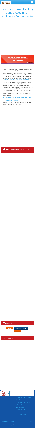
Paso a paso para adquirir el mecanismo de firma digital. (17, 97)
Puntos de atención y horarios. (10, 100)
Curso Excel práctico (21, 399)
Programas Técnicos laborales (23, 402)
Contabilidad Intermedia (22, 412)
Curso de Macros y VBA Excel (23, 397)
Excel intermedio (20, 407)
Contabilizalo (4, 425)
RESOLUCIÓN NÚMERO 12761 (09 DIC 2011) (17, 79)
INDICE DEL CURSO (21, 328)
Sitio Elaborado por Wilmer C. (8, 421)
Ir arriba (30, 421)
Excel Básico (19, 404)
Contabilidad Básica (21, 409)
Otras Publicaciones (21, 414)
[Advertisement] (17, 36)
